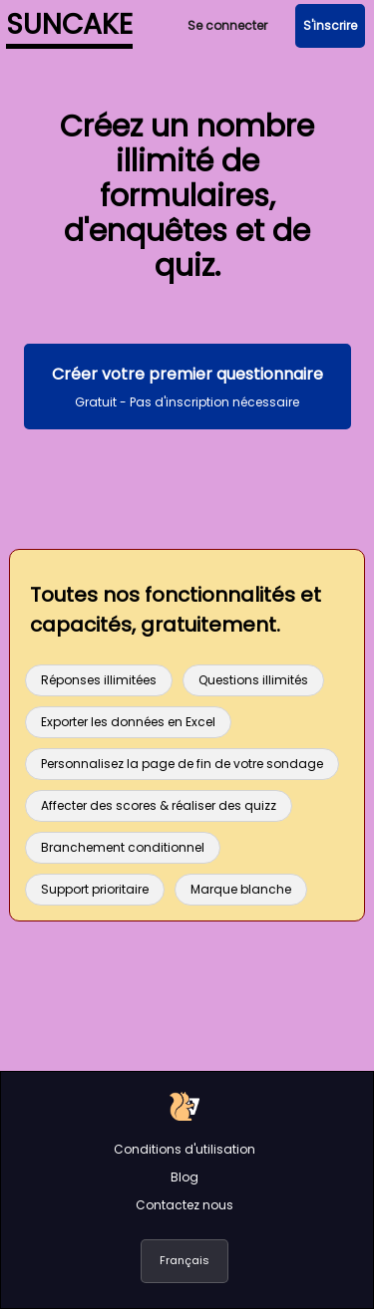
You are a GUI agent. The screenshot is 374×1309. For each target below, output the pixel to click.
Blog (184, 1177)
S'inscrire (330, 25)
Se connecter (227, 25)
